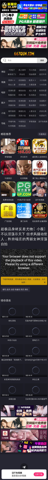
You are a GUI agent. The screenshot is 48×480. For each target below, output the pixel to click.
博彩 (3, 71)
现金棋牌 (32, 74)
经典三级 (22, 95)
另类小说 (22, 115)
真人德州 (22, 70)
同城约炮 (11, 121)
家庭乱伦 (22, 111)
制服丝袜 (11, 95)
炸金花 (22, 74)
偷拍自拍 (22, 90)
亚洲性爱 (11, 90)
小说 (3, 113)
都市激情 (11, 111)
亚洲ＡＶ (11, 80)
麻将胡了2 (12, 74)
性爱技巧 (42, 115)
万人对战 (32, 70)
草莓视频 (32, 121)
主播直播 (32, 84)
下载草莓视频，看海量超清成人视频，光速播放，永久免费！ (24, 281)
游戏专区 (42, 70)
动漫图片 (42, 101)
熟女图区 (32, 105)
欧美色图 (32, 101)
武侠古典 (42, 111)
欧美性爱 (42, 90)
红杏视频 (11, 126)
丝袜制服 (22, 84)
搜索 (42, 60)
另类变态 (42, 95)
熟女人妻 (11, 84)
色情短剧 (22, 126)
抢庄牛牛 (42, 74)
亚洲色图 (22, 101)
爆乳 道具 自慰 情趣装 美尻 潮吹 (15, 289)
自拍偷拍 (22, 80)
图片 (3, 102)
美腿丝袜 (11, 105)
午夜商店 (22, 121)
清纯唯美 (22, 105)
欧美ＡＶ (32, 80)
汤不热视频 (42, 121)
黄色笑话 (32, 115)
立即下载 (38, 474)
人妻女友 (32, 111)
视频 (3, 82)
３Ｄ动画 (42, 80)
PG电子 (12, 70)
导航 (3, 123)
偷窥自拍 (11, 101)
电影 (3, 92)
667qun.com (24, 53)
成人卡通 (32, 90)
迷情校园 (11, 115)
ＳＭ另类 (42, 84)
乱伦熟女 (32, 95)
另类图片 (42, 105)
